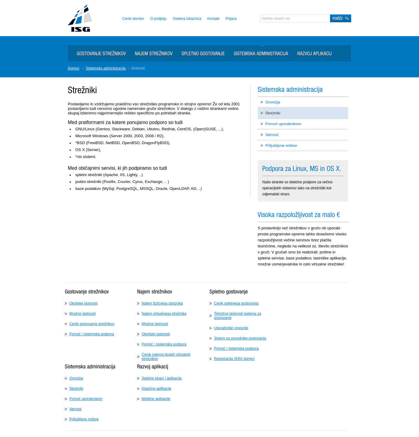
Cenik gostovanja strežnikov (91, 324)
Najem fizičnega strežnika (162, 303)
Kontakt (213, 19)
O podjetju (158, 19)
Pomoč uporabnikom (283, 124)
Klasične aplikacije (156, 388)
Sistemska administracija (106, 68)
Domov (73, 68)
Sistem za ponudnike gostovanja (240, 338)
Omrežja (272, 102)
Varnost (272, 134)
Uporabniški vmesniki (231, 328)
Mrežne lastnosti (82, 313)
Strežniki (272, 113)
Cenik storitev (133, 19)
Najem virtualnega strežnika (164, 313)
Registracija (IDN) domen (234, 359)
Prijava (231, 19)
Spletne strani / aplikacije (162, 378)
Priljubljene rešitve (281, 145)
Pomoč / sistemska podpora (91, 334)
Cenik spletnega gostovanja (236, 303)
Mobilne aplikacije (156, 399)
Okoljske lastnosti (83, 303)
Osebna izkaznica (187, 19)
